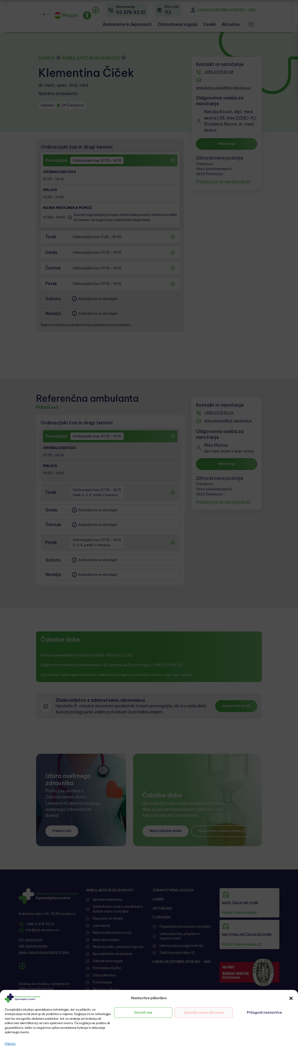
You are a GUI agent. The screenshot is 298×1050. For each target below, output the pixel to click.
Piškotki (10, 1044)
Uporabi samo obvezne (204, 1012)
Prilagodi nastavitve (264, 1012)
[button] (291, 998)
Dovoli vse (143, 1012)
